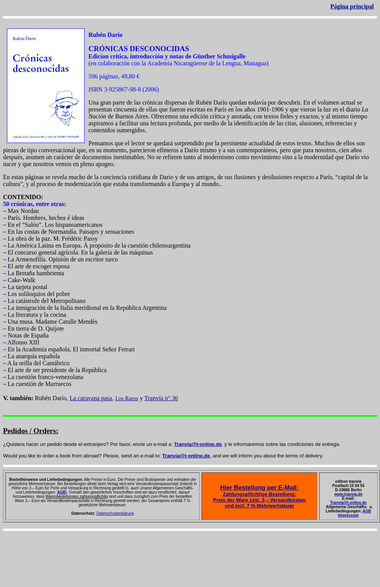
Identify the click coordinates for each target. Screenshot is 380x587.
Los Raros (126, 398)
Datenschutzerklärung (114, 513)
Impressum (348, 515)
